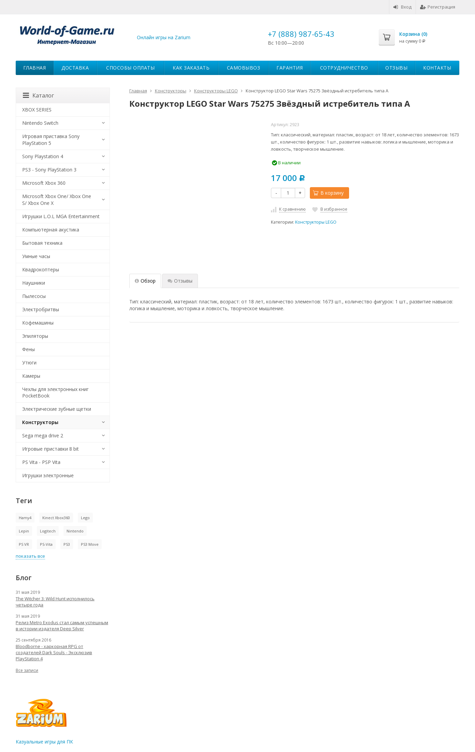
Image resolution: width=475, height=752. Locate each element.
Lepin (24, 530)
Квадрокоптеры (40, 269)
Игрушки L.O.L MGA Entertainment (61, 216)
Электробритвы (40, 309)
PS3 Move (90, 544)
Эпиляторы (35, 336)
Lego (85, 517)
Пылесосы (34, 296)
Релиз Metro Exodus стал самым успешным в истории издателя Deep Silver (62, 625)
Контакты (437, 67)
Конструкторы (40, 422)
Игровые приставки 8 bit (50, 449)
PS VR (24, 544)
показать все (30, 556)
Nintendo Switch (40, 123)
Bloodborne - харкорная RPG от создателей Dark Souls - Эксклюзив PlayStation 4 (54, 652)
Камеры (31, 376)
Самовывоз (243, 67)
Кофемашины (38, 322)
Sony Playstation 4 (42, 156)
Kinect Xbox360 (56, 517)
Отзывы (396, 67)
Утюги (29, 362)
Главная (34, 67)
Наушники (33, 283)
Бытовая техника (42, 243)
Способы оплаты (130, 67)
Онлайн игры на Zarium (163, 37)
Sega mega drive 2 (42, 435)
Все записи (27, 670)
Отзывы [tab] (180, 280)
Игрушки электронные (48, 475)
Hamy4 (25, 517)
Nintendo (75, 530)
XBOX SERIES (37, 109)
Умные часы (36, 256)
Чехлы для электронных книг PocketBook (55, 392)
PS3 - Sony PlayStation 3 (49, 169)
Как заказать (191, 67)
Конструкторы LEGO (315, 222)
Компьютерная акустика (50, 229)
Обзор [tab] (145, 280)
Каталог (38, 95)
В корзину (328, 193)
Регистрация (437, 7)
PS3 (66, 544)
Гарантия (289, 67)
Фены (28, 349)
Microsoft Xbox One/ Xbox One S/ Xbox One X (56, 199)
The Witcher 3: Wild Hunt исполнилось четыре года (55, 602)
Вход (402, 7)
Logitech (48, 530)
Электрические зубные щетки (56, 409)
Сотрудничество (344, 67)
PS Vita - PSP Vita (41, 462)
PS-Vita (46, 544)
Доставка (75, 67)
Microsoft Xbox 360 (44, 183)
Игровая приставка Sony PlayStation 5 (51, 139)
